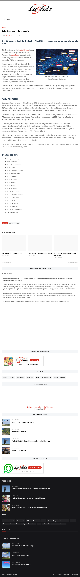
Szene (5, 377)
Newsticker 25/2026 (19, 432)
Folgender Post (72, 263)
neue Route (15, 55)
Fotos (12, 524)
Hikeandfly (46, 524)
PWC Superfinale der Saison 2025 (40, 253)
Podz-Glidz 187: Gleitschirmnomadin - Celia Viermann (31, 441)
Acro (39, 524)
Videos (29, 521)
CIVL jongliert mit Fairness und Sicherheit (65, 254)
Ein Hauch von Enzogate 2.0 (12, 253)
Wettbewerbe (64, 521)
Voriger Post (7, 263)
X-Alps (17, 223)
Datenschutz (74, 574)
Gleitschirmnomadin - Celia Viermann (40, 407)
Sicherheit (30, 377)
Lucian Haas (9, 36)
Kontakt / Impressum (63, 574)
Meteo (56, 377)
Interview (55, 524)
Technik (11, 377)
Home (54, 574)
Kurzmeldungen (46, 377)
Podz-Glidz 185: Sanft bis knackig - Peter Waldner (29, 507)
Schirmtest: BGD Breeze (20, 555)
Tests (17, 524)
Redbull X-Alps (23, 50)
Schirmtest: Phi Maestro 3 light (23, 422)
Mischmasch (20, 377)
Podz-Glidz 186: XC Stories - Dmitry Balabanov (28, 498)
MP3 (44, 409)
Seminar (62, 524)
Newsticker (31, 524)
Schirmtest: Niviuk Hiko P (21, 565)
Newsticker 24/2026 (19, 450)
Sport (4, 27)
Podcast (62, 377)
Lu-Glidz (15, 574)
